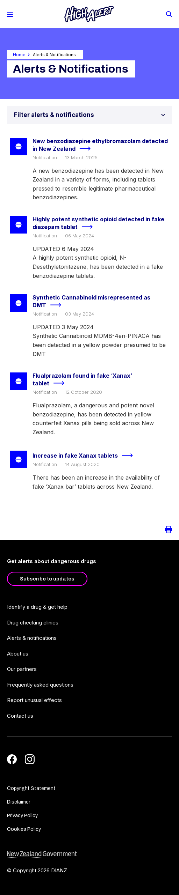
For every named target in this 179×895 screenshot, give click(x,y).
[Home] (89, 14)
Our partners (22, 669)
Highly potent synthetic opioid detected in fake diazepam (98, 223)
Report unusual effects (34, 700)
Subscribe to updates (47, 579)
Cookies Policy (24, 829)
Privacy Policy (22, 815)
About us (17, 653)
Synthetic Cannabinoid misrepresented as (91, 301)
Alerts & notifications (32, 638)
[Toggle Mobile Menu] (10, 14)
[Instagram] (30, 759)
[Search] (168, 13)
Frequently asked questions (40, 684)
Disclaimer (18, 802)
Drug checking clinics (32, 622)
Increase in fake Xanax (86, 455)
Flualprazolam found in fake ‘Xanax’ (82, 379)
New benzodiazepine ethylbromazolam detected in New (100, 145)
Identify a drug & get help (37, 607)
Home (19, 54)
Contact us (20, 715)
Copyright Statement (31, 788)
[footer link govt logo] (89, 854)
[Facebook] (12, 759)
